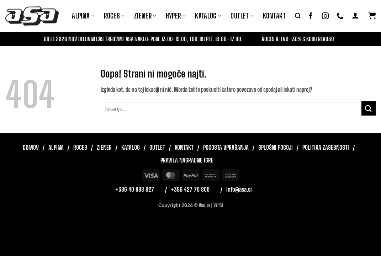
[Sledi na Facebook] (310, 16)
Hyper (176, 16)
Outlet (242, 16)
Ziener (104, 147)
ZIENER (145, 16)
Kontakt (274, 16)
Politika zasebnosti (325, 147)
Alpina (83, 16)
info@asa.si (239, 189)
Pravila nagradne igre (186, 160)
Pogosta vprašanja (226, 147)
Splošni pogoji (275, 147)
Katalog (208, 16)
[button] (298, 16)
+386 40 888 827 (134, 189)
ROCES (114, 16)
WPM (218, 205)
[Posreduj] (368, 108)
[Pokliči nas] (340, 16)
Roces (80, 147)
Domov (31, 147)
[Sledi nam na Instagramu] (325, 16)
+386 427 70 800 (190, 189)
